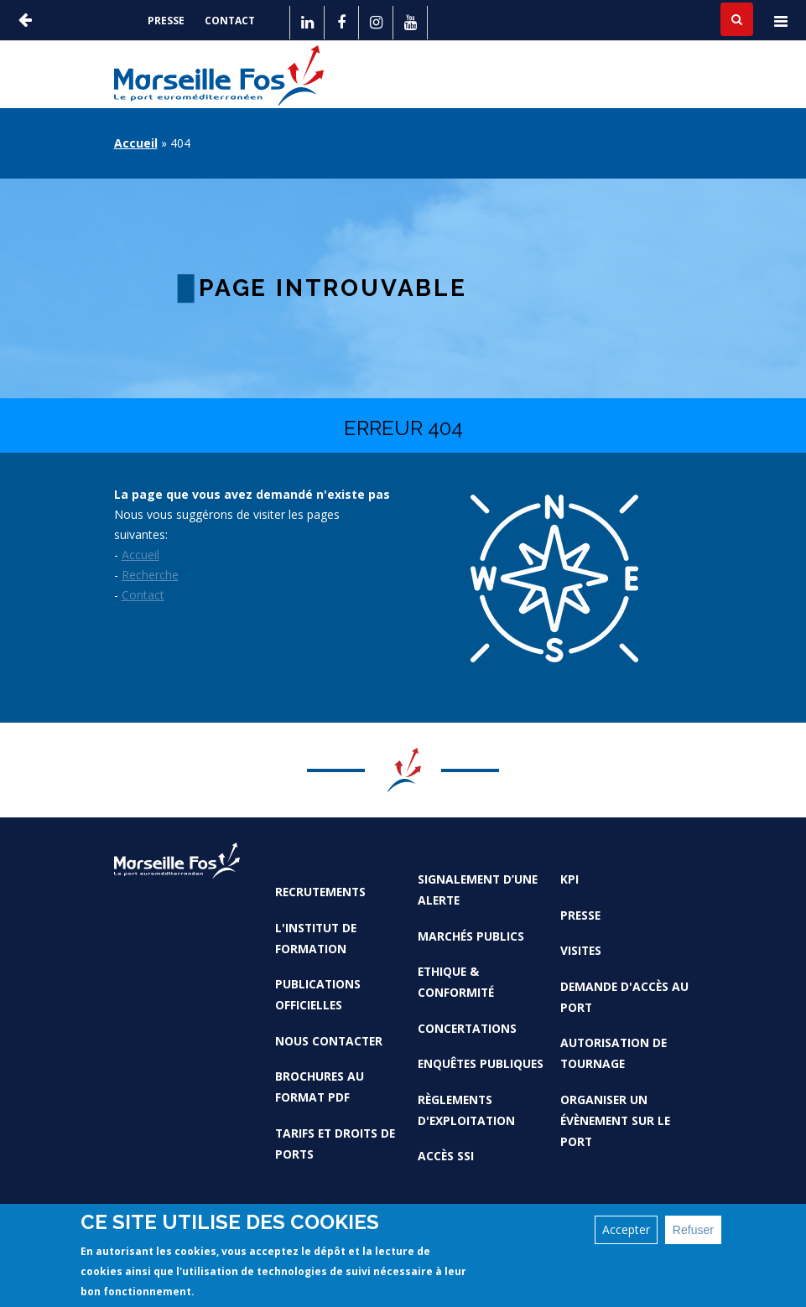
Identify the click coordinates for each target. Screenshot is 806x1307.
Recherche (150, 575)
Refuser (693, 1231)
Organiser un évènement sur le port (615, 1120)
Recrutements (320, 892)
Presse (166, 20)
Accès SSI (446, 1156)
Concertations (467, 1028)
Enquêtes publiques (480, 1063)
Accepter (626, 1231)
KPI (569, 879)
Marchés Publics (471, 936)
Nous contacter (328, 1041)
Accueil (136, 143)
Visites (580, 950)
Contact (230, 20)
